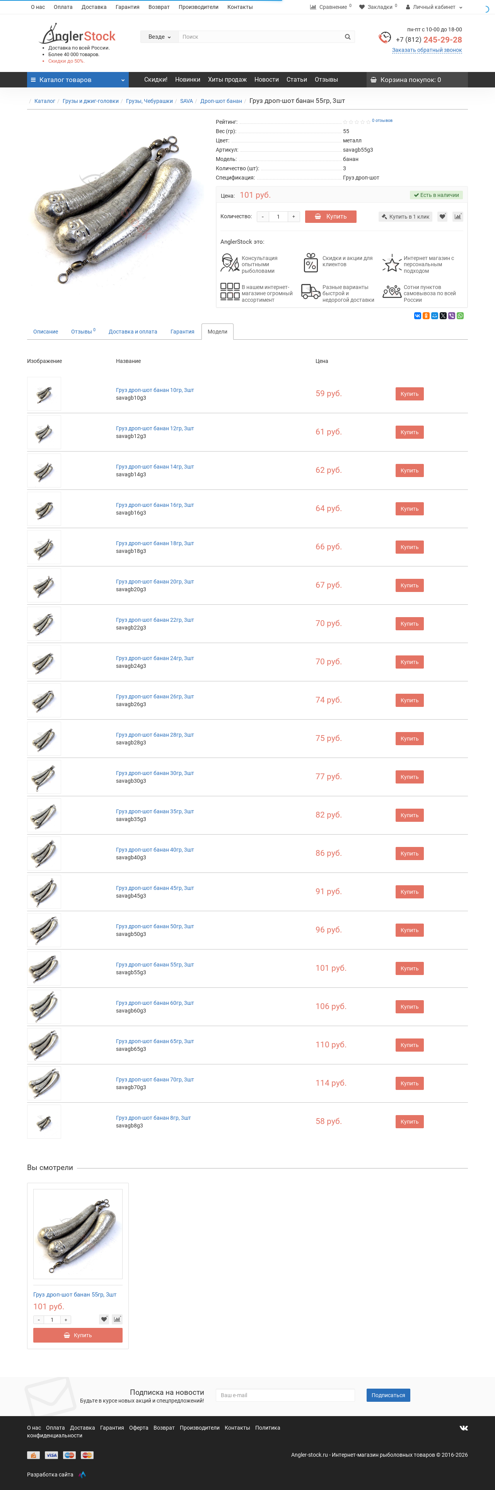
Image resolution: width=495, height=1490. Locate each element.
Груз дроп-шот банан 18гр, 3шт (155, 543)
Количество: (236, 216)
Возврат (159, 7)
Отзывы (326, 79)
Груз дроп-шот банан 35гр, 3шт (155, 811)
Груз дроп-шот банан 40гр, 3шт (155, 850)
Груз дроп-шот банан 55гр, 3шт (155, 964)
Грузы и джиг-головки (91, 101)
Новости (266, 79)
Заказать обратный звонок (427, 50)
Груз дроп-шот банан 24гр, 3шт (155, 658)
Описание (45, 331)
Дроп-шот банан (221, 101)
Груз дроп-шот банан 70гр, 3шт (155, 1079)
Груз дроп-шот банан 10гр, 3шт (155, 390)
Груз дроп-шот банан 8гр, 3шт (153, 1118)
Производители (198, 7)
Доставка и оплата (133, 331)
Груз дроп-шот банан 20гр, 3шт (155, 581)
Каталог (44, 101)
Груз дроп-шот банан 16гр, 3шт (155, 505)
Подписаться (388, 1395)
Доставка (94, 7)
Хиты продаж (227, 79)
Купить (331, 216)
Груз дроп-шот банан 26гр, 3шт (155, 696)
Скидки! (155, 79)
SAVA (186, 101)
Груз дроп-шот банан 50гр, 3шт (155, 926)
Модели (217, 331)
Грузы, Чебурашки (149, 101)
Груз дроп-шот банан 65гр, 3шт (155, 1041)
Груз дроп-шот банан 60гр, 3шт (155, 1003)
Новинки (187, 79)
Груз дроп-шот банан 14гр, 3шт (155, 467)
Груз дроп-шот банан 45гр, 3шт (155, 888)
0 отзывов (382, 120)
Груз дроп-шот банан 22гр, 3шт (155, 620)
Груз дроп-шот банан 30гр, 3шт (155, 773)
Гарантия (128, 7)
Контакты (240, 7)
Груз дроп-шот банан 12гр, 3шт (155, 428)
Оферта (139, 1428)
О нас (38, 7)
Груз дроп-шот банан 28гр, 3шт (155, 735)
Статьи (297, 79)
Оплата (63, 7)
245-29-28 (429, 39)
